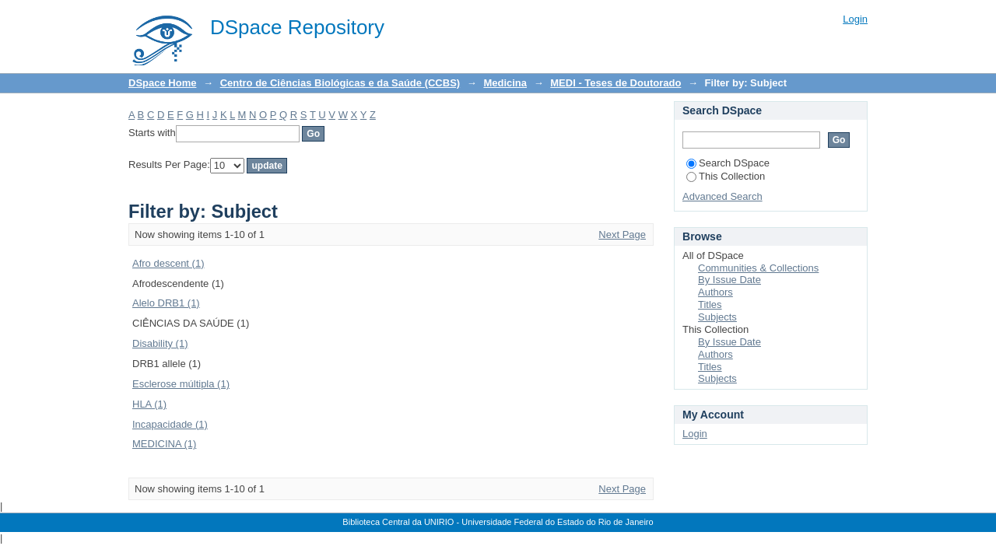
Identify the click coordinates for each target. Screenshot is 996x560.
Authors (715, 292)
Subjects (717, 317)
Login (855, 19)
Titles (710, 304)
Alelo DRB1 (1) (166, 303)
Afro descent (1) (168, 263)
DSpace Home (162, 83)
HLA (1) (149, 404)
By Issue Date (729, 279)
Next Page (622, 234)
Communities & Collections (758, 268)
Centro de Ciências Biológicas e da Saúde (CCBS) (340, 83)
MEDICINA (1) (164, 444)
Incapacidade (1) (170, 424)
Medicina (505, 83)
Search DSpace (728, 163)
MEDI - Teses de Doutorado (615, 83)
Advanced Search (722, 196)
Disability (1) (160, 343)
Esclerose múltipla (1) (181, 384)
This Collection (725, 176)
